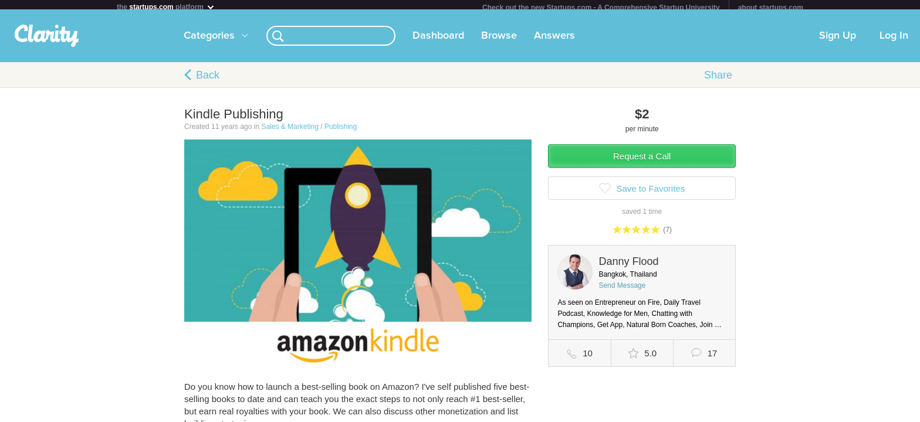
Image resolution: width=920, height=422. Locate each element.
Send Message (621, 290)
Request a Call (642, 161)
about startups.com (770, 8)
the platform (166, 7)
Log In (894, 40)
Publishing (340, 131)
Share (718, 80)
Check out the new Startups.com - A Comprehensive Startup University (601, 8)
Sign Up (837, 40)
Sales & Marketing (289, 131)
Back (207, 80)
